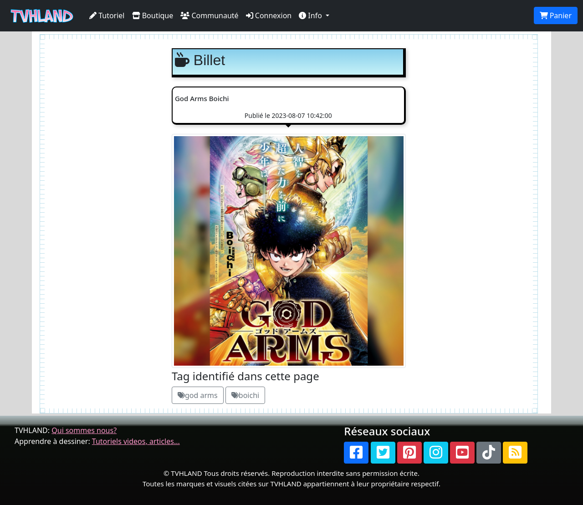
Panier (556, 15)
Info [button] (311, 15)
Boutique (153, 15)
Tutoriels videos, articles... (136, 441)
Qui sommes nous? (84, 430)
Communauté (209, 15)
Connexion (269, 15)
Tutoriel (107, 15)
